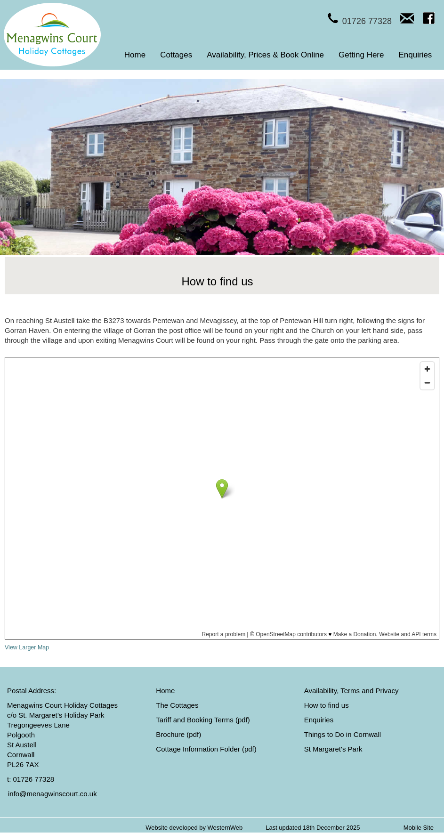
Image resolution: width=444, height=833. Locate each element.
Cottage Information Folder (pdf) (206, 749)
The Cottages (177, 705)
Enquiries (415, 54)
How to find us (326, 705)
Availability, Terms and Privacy (351, 691)
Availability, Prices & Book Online (265, 54)
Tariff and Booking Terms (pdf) (203, 720)
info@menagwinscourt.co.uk (52, 794)
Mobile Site (419, 827)
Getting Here (361, 54)
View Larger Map (27, 647)
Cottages (176, 54)
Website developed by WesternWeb (193, 827)
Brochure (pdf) (178, 734)
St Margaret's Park (333, 749)
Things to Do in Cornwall (342, 734)
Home (134, 54)
